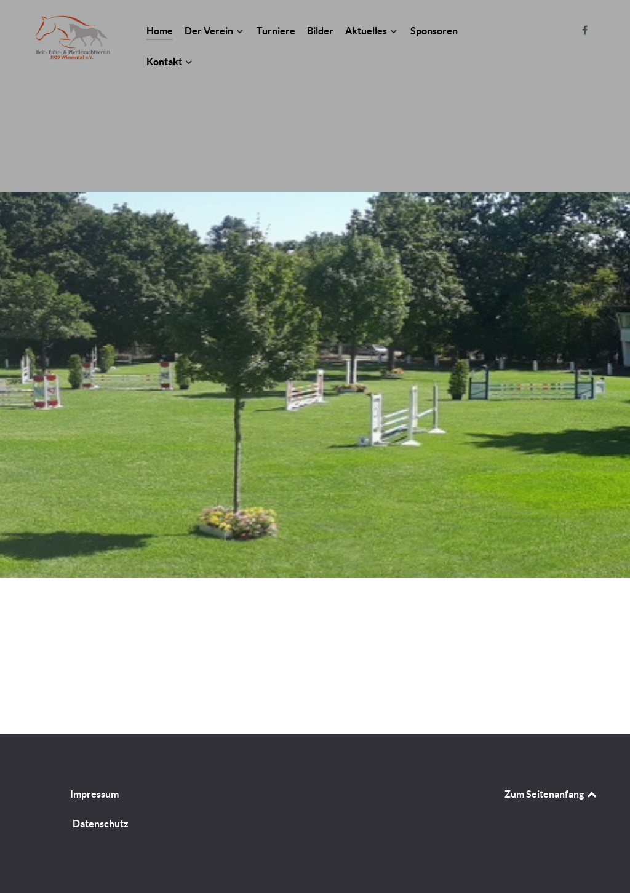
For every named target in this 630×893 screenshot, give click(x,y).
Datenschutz (101, 823)
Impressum (94, 794)
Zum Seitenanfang (551, 794)
